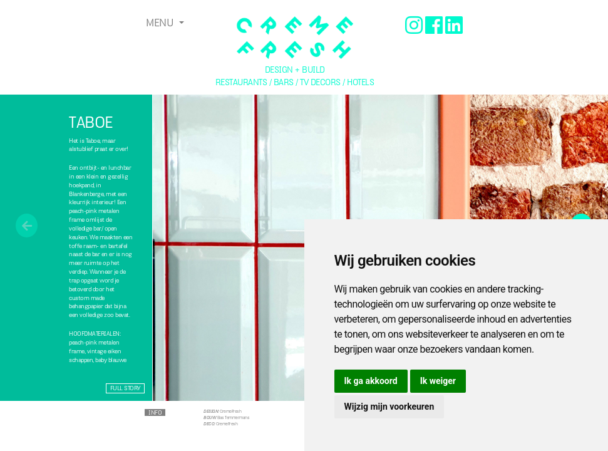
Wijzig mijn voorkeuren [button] (389, 407)
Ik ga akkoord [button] (371, 381)
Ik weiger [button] (438, 381)
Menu (161, 22)
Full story (125, 388)
